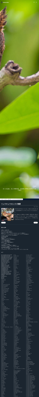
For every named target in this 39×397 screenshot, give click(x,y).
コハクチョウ (16, 304)
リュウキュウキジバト (29, 381)
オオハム (2, 351)
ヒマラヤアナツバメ (29, 298)
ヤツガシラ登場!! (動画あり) (5, 240)
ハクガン (27, 273)
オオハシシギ (3, 350)
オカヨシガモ (3, 362)
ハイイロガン (28, 270)
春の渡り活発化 (3, 237)
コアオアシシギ (16, 285)
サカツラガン (16, 311)
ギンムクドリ (16, 268)
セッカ (15, 365)
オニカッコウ (3, 376)
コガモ (15, 292)
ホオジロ (27, 316)
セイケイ (15, 359)
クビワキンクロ (16, 272)
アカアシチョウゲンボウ (5, 288)
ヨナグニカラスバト (29, 373)
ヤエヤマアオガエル (29, 361)
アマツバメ (3, 305)
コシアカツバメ (16, 297)
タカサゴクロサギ (16, 371)
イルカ (2, 318)
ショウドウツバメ (16, 339)
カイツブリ (3, 379)
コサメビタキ (16, 296)
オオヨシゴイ (3, 359)
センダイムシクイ (16, 366)
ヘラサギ (27, 310)
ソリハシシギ (16, 367)
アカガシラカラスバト (4, 291)
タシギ (15, 375)
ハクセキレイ (28, 274)
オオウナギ (3, 337)
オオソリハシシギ (4, 345)
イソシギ (2, 316)
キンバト (15, 265)
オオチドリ (3, 347)
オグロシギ (3, 368)
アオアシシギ (3, 279)
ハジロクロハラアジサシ (30, 282)
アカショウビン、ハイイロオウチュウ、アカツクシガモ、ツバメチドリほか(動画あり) (15, 234)
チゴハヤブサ (16, 382)
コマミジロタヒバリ (17, 306)
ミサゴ (27, 338)
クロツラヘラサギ (16, 279)
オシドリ (2, 370)
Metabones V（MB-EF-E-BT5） (6, 274)
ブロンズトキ (28, 309)
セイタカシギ (16, 360)
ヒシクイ (27, 293)
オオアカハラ (3, 335)
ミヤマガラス (28, 346)
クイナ (15, 269)
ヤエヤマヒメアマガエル (30, 364)
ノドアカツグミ (28, 267)
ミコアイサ (28, 337)
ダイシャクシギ (16, 380)
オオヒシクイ (3, 353)
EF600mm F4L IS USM (5, 266)
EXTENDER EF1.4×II (4, 268)
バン (26, 291)
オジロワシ (3, 372)
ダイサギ (15, 379)
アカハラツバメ (3, 297)
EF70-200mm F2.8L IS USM (5, 267)
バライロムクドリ (29, 290)
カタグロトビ (3, 382)
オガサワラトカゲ (4, 364)
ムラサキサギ (28, 354)
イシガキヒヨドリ (4, 315)
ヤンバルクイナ (28, 368)
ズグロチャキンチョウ (17, 356)
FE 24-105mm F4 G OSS (5, 272)
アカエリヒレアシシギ (4, 289)
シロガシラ (15, 344)
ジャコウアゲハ (16, 349)
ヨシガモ (27, 371)
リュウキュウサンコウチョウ (30, 385)
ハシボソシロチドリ (29, 280)
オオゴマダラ (3, 340)
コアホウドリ (16, 287)
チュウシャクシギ (16, 384)
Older (35, 222)
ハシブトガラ (28, 278)
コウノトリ (15, 289)
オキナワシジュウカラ (4, 366)
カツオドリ (3, 384)
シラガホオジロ (16, 340)
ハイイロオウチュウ (29, 269)
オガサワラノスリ (4, 365)
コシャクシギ (16, 299)
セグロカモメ (16, 362)
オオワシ (2, 361)
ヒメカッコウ (28, 301)
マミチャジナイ (28, 336)
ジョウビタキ (16, 351)
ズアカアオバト (16, 354)
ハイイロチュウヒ (29, 271)
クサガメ (15, 270)
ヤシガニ (27, 365)
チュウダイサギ (16, 386)
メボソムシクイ (28, 359)
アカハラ (2, 295)
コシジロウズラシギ (17, 298)
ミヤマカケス (28, 345)
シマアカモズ (16, 334)
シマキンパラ (16, 337)
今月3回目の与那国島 (4, 236)
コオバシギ (15, 291)
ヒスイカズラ (28, 294)
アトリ (2, 301)
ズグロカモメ (16, 355)
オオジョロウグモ (4, 343)
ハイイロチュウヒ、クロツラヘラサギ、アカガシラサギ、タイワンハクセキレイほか (14, 249)
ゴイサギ (15, 310)
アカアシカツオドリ (4, 286)
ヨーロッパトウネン (29, 370)
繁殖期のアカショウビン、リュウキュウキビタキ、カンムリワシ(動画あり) (13, 233)
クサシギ (15, 271)
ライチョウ (28, 374)
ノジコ (27, 265)
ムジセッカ (28, 351)
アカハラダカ (3, 296)
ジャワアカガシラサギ (17, 350)
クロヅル (15, 280)
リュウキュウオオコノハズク (30, 378)
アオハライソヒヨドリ (4, 285)
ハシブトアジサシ (29, 277)
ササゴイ (15, 317)
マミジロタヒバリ (29, 334)
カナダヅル (3, 385)
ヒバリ (27, 296)
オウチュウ (3, 334)
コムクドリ (15, 308)
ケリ (14, 284)
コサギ (15, 295)
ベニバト (27, 313)
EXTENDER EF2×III (4, 270)
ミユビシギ (28, 349)
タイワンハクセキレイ (17, 370)
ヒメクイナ (28, 302)
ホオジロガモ (28, 317)
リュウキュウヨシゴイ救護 (11, 204)
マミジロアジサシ (29, 333)
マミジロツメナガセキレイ (30, 335)
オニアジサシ (3, 375)
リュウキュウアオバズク (30, 375)
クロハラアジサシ (16, 282)
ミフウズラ (28, 342)
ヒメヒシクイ (28, 304)
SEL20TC (2, 278)
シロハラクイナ (16, 347)
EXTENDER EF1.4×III (4, 269)
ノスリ (27, 266)
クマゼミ (15, 273)
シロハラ (15, 346)
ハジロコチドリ (28, 283)
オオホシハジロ (3, 354)
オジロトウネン (3, 371)
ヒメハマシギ (28, 303)
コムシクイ (15, 309)
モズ (26, 360)
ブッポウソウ (28, 308)
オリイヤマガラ (3, 378)
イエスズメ (3, 312)
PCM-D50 (2, 275)
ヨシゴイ (27, 372)
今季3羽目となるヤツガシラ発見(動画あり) (8, 239)
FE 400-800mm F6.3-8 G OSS (6, 273)
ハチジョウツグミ (29, 285)
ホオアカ (27, 315)
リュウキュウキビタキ (29, 382)
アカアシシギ (3, 287)
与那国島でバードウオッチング (6, 238)
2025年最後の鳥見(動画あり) (5, 247)
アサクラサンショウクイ (5, 299)
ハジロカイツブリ (29, 281)
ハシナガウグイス (29, 275)
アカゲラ (2, 293)
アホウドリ (3, 303)
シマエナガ (15, 336)
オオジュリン (3, 342)
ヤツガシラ (28, 366)
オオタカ (2, 346)
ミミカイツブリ (28, 343)
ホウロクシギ (28, 314)
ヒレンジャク (28, 306)
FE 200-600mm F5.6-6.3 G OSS (6, 271)
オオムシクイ (3, 356)
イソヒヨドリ (3, 317)
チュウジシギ (16, 385)
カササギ (2, 380)
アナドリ (2, 302)
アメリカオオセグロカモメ (5, 308)
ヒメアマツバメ (28, 299)
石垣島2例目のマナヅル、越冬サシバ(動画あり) (8, 245)
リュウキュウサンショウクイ (30, 386)
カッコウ (2, 383)
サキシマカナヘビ (16, 313)
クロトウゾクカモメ (17, 281)
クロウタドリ (16, 275)
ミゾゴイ (27, 340)
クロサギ (15, 276)
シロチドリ (15, 345)
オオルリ (2, 360)
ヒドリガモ (28, 295)
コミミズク (15, 307)
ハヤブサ (27, 287)
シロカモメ (15, 343)
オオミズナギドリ (4, 355)
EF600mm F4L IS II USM (5, 265)
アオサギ (2, 281)
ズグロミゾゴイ (16, 357)
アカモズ (2, 298)
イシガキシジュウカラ (4, 314)
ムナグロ (27, 352)
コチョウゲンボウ (16, 301)
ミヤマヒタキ (28, 347)
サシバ (15, 318)
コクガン (15, 293)
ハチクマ (27, 284)
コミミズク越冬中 (4, 243)
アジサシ (2, 300)
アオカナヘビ (3, 280)
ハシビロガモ (28, 276)
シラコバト (15, 341)
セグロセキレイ (16, 363)
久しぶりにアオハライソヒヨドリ (6, 231)
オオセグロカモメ (4, 344)
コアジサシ (15, 286)
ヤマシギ (27, 367)
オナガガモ (3, 373)
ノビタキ (27, 268)
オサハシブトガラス (4, 369)
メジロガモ (28, 357)
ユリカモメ (28, 369)
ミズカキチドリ (28, 339)
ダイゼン (15, 381)
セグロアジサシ (16, 361)
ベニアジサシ (28, 312)
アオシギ (2, 282)
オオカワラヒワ (3, 338)
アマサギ (2, 304)
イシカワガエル (3, 313)
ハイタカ (27, 272)
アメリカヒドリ (3, 309)
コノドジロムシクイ (17, 302)
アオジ (2, 283)
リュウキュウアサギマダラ (30, 377)
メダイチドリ (28, 358)
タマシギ (15, 377)
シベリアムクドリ (16, 333)
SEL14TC (2, 277)
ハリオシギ (28, 289)
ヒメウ (27, 300)
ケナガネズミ (16, 283)
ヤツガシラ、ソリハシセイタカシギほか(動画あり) (9, 235)
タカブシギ (15, 373)
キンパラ (15, 266)
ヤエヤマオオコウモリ (29, 362)
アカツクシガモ (3, 294)
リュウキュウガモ (29, 380)
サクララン (15, 316)
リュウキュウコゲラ (29, 383)
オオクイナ (3, 339)
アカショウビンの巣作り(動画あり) (6, 232)
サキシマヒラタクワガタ (17, 315)
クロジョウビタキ (16, 277)
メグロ (27, 355)
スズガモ (15, 352)
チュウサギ (15, 383)
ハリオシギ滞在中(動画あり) (5, 241)
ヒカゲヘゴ (28, 292)
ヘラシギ (27, 311)
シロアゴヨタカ (16, 342)
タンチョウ (15, 378)
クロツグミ (15, 278)
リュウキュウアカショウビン (30, 376)
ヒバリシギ (28, 297)
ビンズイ (27, 307)
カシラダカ (3, 381)
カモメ (2, 386)
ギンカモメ (15, 267)
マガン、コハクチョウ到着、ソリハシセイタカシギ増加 (10, 248)
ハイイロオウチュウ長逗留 (5, 244)
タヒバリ (15, 376)
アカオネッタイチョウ (4, 290)
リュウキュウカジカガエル (30, 379)
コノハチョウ (16, 303)
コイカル (15, 288)
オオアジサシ (3, 336)
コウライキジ (16, 290)
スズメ (15, 353)
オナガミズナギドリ (4, 374)
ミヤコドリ (28, 344)
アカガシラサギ (3, 292)
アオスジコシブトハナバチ (5, 284)
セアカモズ (15, 358)
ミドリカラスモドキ (29, 341)
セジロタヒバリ (16, 364)
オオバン (2, 352)
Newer (3, 222)
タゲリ (15, 374)
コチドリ (15, 300)
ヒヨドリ (27, 305)
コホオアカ (15, 305)
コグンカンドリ (16, 294)
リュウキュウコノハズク (30, 384)
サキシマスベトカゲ (17, 314)
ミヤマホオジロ (28, 348)
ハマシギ (27, 286)
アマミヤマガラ (3, 306)
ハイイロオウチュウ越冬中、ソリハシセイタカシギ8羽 (10, 246)
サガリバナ (15, 312)
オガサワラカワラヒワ (4, 363)
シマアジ (15, 335)
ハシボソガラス (28, 279)
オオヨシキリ (3, 358)
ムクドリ (27, 350)
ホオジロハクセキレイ (29, 318)
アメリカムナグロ (4, 310)
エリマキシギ (3, 333)
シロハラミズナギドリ (17, 348)
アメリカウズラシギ (4, 307)
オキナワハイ (3, 367)
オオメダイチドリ (4, 357)
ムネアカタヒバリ (29, 353)
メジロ (27, 356)
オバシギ (2, 377)
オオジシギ (3, 341)
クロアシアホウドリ (17, 274)
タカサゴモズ (16, 372)
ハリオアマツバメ (29, 288)
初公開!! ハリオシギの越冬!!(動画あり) (7, 242)
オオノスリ (3, 348)
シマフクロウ (16, 338)
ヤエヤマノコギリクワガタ (30, 363)
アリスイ (2, 311)
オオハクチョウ (3, 349)
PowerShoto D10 (4, 276)
